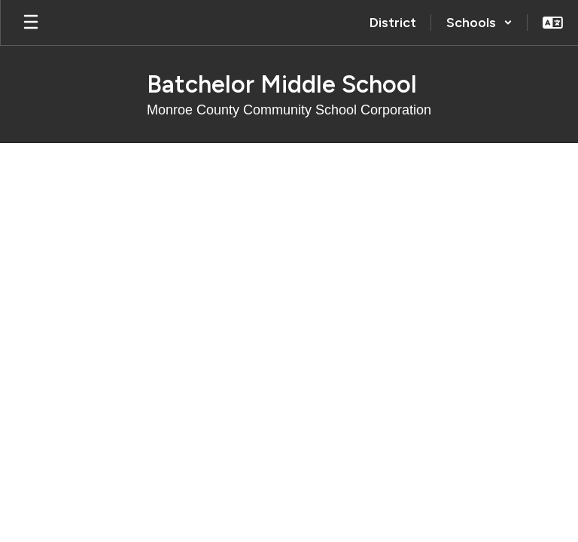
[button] (479, 22)
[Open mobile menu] (31, 22)
